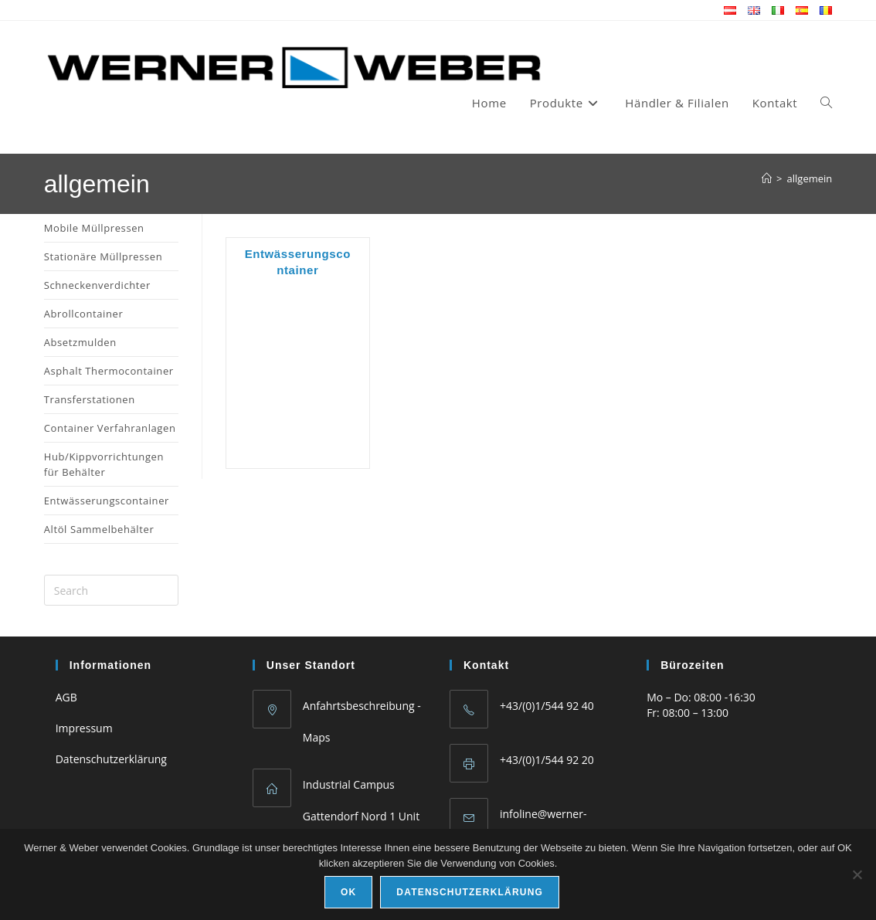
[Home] (767, 178)
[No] (856, 874)
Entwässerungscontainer (106, 501)
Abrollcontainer (84, 314)
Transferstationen (89, 399)
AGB (66, 697)
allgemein (810, 178)
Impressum (84, 728)
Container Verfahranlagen (110, 428)
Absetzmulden (80, 342)
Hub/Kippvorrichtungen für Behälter (104, 464)
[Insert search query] (111, 590)
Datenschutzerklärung (111, 759)
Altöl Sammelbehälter (99, 529)
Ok (348, 892)
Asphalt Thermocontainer (109, 371)
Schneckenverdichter (97, 285)
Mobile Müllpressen (94, 228)
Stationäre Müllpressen (103, 256)
